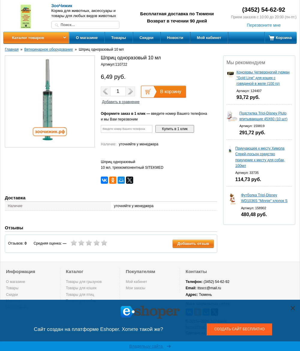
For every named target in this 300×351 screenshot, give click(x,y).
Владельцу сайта (150, 346)
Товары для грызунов (84, 282)
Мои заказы (135, 288)
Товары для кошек (81, 288)
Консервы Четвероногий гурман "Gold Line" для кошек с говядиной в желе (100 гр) (263, 78)
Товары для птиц (80, 295)
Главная (12, 49)
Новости (175, 37)
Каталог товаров (28, 37)
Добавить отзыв (193, 243)
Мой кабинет (209, 37)
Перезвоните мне (263, 25)
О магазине (87, 37)
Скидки (147, 37)
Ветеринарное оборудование (48, 49)
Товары (118, 37)
